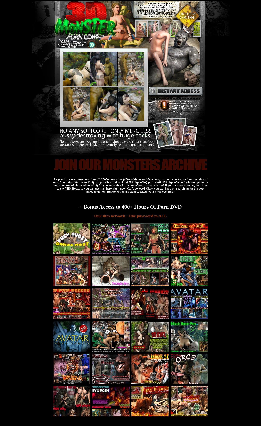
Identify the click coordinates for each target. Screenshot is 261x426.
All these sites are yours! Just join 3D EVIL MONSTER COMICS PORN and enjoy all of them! (130, 198)
